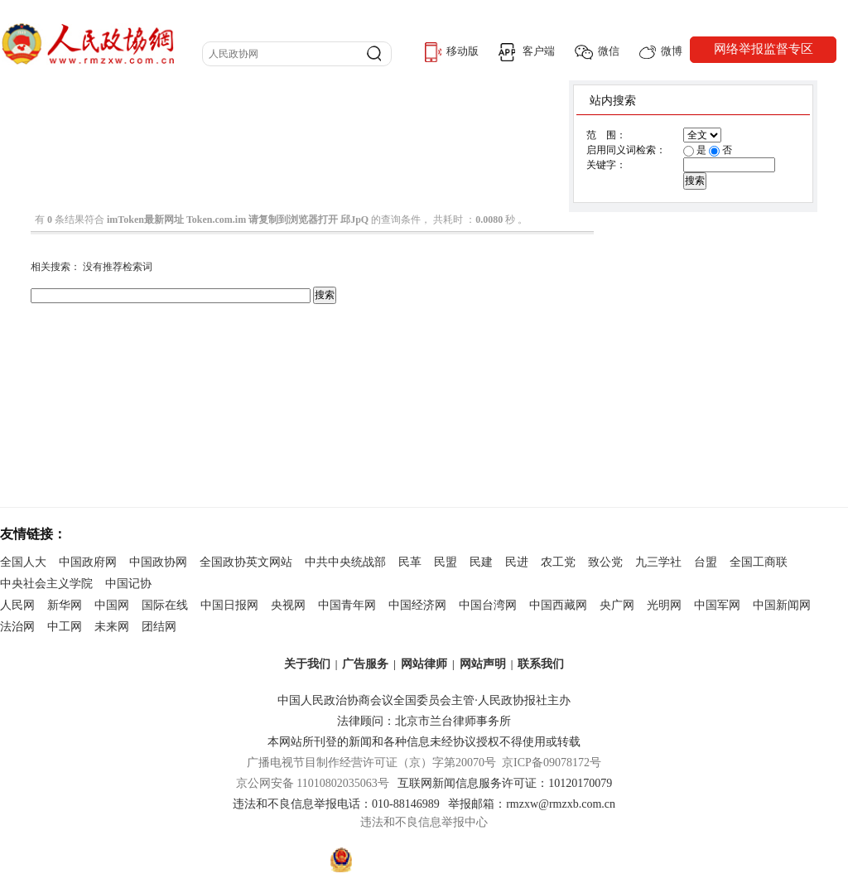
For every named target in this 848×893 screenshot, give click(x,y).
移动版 (452, 52)
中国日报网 (229, 605)
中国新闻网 (782, 605)
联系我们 (541, 664)
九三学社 (658, 562)
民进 (516, 562)
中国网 (111, 605)
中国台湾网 (488, 605)
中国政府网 (88, 562)
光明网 (664, 605)
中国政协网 (158, 562)
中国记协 (128, 583)
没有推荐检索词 (117, 267)
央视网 (288, 605)
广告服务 (365, 664)
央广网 (617, 605)
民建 (481, 562)
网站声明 (483, 664)
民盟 (445, 562)
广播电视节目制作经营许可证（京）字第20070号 (371, 762)
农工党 (558, 562)
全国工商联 (759, 562)
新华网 (64, 605)
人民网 (17, 605)
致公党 (605, 562)
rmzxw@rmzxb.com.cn (560, 804)
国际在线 (165, 605)
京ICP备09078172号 (551, 762)
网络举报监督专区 (763, 49)
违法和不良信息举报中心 (424, 822)
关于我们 (307, 664)
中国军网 (717, 605)
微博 (660, 52)
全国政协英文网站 (246, 562)
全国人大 (23, 562)
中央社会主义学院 (46, 583)
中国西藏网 (558, 605)
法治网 (17, 626)
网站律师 (424, 664)
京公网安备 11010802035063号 (317, 783)
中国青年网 (347, 605)
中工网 (64, 626)
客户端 (527, 52)
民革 (410, 562)
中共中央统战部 (345, 562)
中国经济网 (417, 605)
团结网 (159, 626)
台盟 (705, 562)
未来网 (111, 626)
